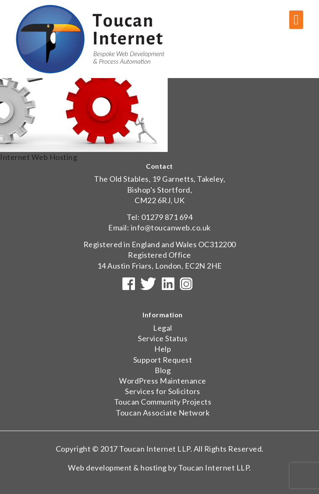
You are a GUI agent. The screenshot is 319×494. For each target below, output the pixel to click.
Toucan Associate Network (163, 412)
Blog (163, 370)
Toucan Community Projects (163, 401)
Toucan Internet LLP (154, 448)
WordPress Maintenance (162, 380)
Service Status (162, 338)
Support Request (162, 359)
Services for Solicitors (162, 391)
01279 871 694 (167, 217)
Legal (162, 327)
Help (162, 348)
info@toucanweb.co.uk (171, 227)
